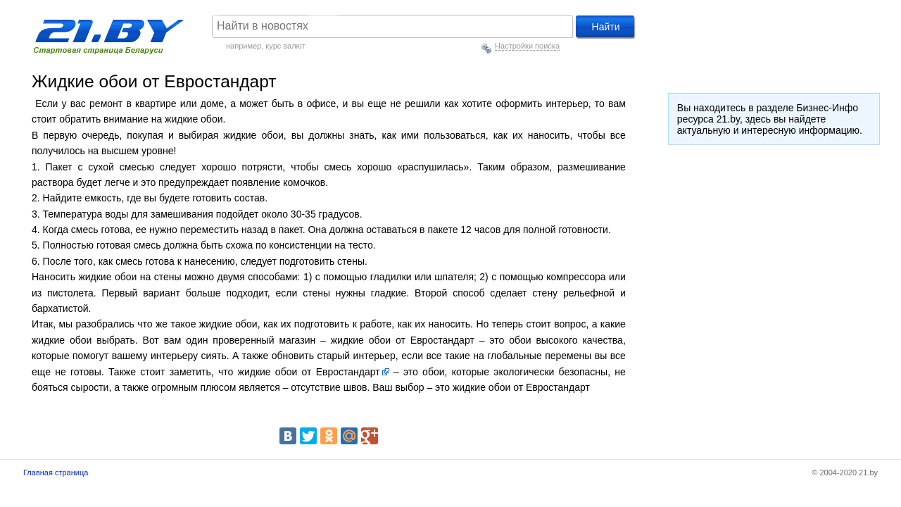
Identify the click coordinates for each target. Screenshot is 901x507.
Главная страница (55, 472)
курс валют (285, 46)
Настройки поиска (527, 46)
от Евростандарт (341, 371)
